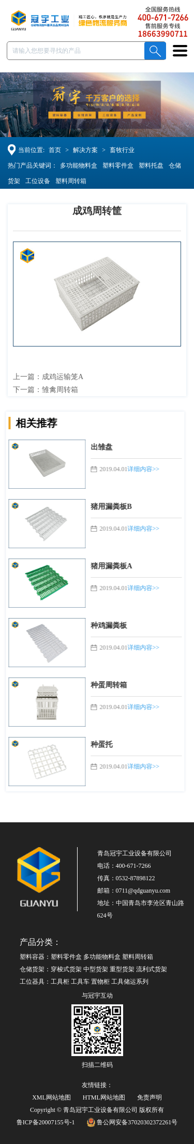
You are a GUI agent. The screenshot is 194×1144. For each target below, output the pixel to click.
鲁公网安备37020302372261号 (132, 1122)
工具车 (80, 981)
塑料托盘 (149, 165)
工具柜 (60, 981)
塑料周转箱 (68, 181)
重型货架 (122, 969)
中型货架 (95, 969)
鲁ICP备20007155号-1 (46, 1122)
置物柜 (100, 981)
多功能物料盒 (76, 165)
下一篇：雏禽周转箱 (47, 390)
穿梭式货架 (66, 969)
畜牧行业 (124, 150)
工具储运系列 (129, 981)
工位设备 (35, 181)
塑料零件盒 (115, 165)
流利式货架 (151, 969)
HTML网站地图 (104, 1097)
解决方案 (87, 150)
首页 (57, 150)
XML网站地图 (51, 1097)
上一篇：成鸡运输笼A (50, 377)
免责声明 (149, 1097)
